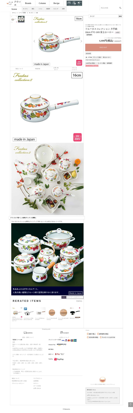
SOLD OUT (103, 47)
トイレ (61, 7)
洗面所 (72, 7)
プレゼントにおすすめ (95, 337)
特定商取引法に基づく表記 (19, 380)
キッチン (38, 7)
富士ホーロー (103, 56)
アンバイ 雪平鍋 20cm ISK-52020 (40, 318)
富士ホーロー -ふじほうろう (75, 296)
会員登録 (36, 380)
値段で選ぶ (92, 333)
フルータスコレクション (113, 56)
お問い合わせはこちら (93, 395)
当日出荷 (88, 53)
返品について (15, 378)
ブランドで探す (95, 56)
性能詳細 (37, 68)
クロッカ (21, 2)
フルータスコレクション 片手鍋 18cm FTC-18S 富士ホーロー (17, 319)
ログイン (36, 383)
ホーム (14, 12)
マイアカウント (38, 378)
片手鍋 (89, 56)
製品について (19, 68)
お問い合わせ (37, 387)
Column (66, 2)
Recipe (88, 2)
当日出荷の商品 (115, 333)
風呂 (49, 7)
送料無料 (106, 59)
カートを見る (37, 385)
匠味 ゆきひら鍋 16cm (74, 317)
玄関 (94, 7)
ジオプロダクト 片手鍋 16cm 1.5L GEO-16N (28, 318)
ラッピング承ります (91, 62)
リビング (83, 7)
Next (80, 41)
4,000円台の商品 (90, 59)
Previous (35, 41)
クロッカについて (74, 68)
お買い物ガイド (55, 68)
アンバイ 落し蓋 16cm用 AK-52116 (52, 318)
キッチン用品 (99, 59)
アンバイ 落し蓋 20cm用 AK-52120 (63, 318)
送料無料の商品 (102, 333)
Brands (43, 2)
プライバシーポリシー (18, 383)
